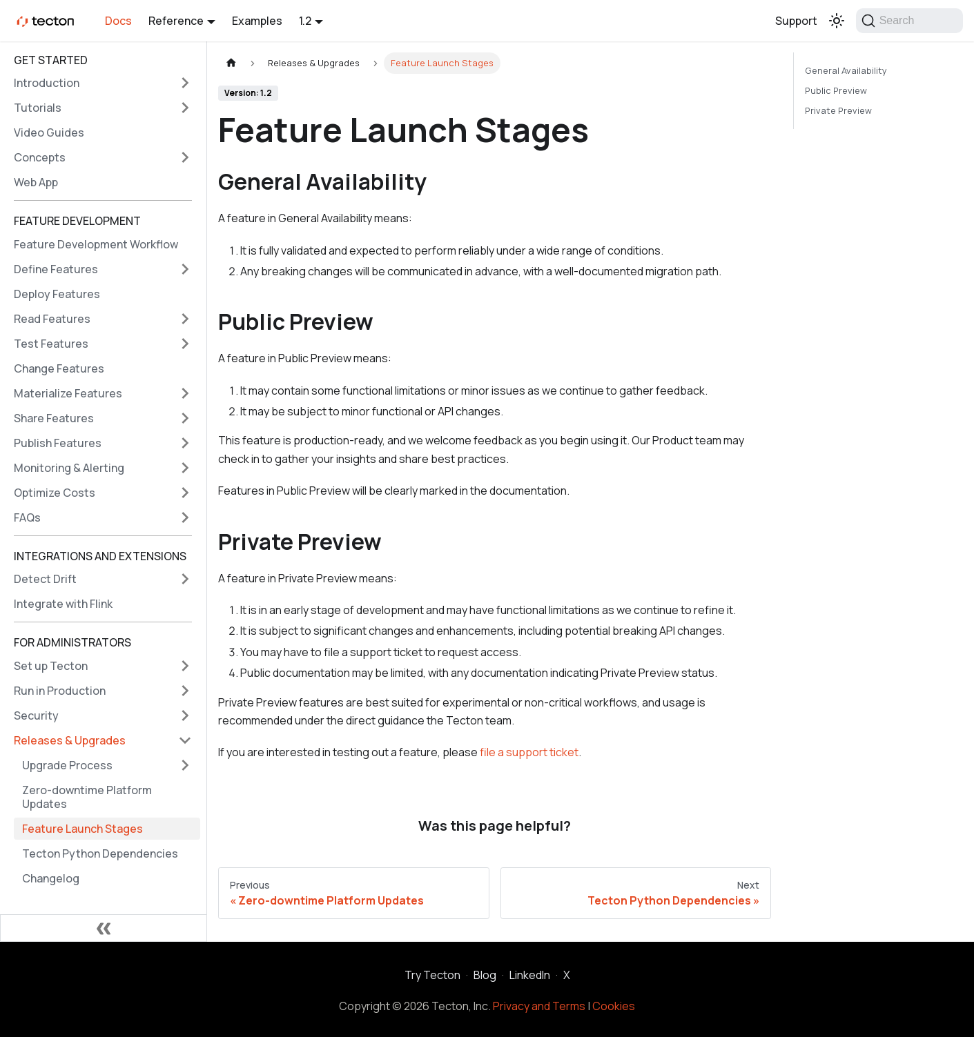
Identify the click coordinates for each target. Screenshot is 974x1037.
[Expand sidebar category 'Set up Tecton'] (185, 666)
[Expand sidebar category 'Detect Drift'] (185, 579)
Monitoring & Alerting (69, 467)
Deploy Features (57, 294)
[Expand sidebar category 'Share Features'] (185, 418)
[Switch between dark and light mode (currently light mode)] (837, 21)
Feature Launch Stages (82, 828)
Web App (36, 182)
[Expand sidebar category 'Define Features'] (185, 269)
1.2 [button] (305, 20)
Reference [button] (176, 20)
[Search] (909, 20)
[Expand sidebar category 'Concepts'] (185, 157)
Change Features (59, 368)
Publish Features (57, 443)
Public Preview (836, 90)
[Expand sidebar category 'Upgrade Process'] (185, 765)
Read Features (52, 318)
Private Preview (838, 110)
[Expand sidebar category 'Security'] (185, 715)
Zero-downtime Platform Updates (87, 796)
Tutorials (37, 107)
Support (796, 20)
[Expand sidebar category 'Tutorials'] (185, 108)
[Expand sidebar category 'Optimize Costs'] (185, 493)
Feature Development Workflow (96, 244)
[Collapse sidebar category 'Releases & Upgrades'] (185, 740)
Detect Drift (45, 578)
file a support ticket (529, 752)
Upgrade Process (67, 765)
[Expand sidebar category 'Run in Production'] (185, 691)
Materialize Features (68, 393)
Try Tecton (432, 974)
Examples (257, 20)
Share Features (54, 418)
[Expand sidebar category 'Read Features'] (185, 319)
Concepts (40, 157)
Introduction (46, 82)
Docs (118, 20)
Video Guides (49, 132)
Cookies (613, 1006)
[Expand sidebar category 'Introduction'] (185, 83)
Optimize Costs (54, 492)
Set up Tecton (51, 665)
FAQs (27, 517)
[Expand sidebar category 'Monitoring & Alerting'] (185, 468)
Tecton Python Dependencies (100, 853)
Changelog (50, 878)
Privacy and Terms (539, 1006)
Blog (485, 974)
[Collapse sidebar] (103, 928)
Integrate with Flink (63, 603)
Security (36, 715)
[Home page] (231, 63)
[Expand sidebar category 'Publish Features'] (185, 443)
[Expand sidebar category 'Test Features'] (185, 344)
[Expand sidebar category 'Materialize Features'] (185, 393)
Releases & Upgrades (70, 740)
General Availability (846, 70)
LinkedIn (529, 974)
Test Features (51, 343)
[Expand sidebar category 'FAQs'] (185, 517)
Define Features (56, 269)
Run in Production (60, 690)
